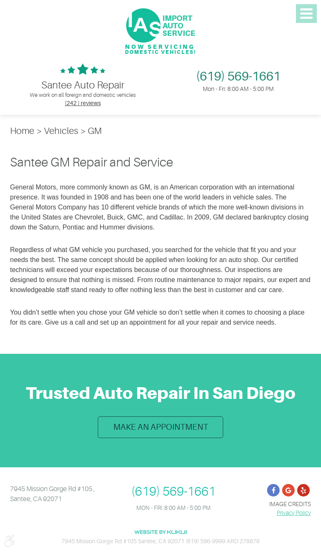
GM (95, 131)
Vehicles (61, 131)
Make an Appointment (160, 426)
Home (22, 131)
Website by (160, 532)
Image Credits (290, 503)
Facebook (273, 489)
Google (288, 489)
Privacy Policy (294, 512)
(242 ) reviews (83, 103)
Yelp (303, 489)
